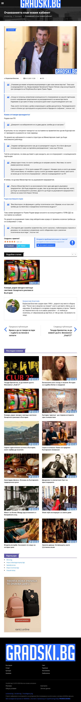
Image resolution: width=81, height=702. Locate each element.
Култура (8, 671)
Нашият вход (11, 570)
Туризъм (45, 668)
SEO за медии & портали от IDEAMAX (18, 699)
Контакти (43, 686)
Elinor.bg (9, 560)
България (18, 16)
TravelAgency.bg (28, 694)
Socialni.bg (18, 694)
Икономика (46, 671)
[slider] (10, 241)
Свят (43, 665)
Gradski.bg (8, 16)
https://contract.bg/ (13, 568)
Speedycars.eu (11, 565)
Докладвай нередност (46, 245)
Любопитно (46, 673)
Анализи (8, 673)
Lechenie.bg (9, 694)
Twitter (21, 246)
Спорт (8, 668)
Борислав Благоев (12, 78)
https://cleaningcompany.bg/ (16, 562)
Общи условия (11, 688)
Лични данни (45, 688)
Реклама (9, 686)
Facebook (9, 246)
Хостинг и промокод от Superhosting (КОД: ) (50, 699)
